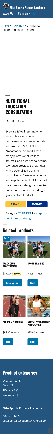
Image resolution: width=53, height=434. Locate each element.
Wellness (8, 395)
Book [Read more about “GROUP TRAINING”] (32, 283)
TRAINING (16, 25)
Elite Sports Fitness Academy (27, 7)
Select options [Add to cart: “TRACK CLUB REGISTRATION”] (12, 283)
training (26, 218)
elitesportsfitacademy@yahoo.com (25, 420)
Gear (6, 385)
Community (24, 13)
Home (6, 25)
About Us (8, 13)
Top (50, 430)
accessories (10, 380)
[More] (34, 14)
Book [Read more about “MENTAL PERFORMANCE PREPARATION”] (32, 341)
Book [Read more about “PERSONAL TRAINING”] (7, 341)
